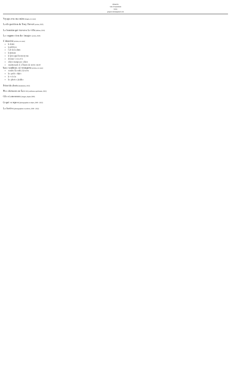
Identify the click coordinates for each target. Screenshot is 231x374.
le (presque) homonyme (18, 56)
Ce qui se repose (11, 102)
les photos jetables (16, 80)
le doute (11, 44)
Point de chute (10, 86)
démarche (115, 4)
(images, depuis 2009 (28, 96)
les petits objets (15, 74)
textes (115, 9)
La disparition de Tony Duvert (18, 24)
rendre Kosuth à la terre (18, 71)
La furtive (8, 108)
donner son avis (15, 59)
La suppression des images (17, 36)
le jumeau (12, 53)
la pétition (12, 47)
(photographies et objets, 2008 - (29, 103)
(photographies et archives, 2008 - (24, 109)
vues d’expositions (115, 7)
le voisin (12, 77)
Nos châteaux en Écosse (25, 91)
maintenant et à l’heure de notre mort (24, 65)
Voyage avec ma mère (13, 19)
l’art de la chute (14, 50)
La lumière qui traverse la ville (19, 30)
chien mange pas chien (18, 62)
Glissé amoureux (12, 96)
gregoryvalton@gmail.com (115, 12)
